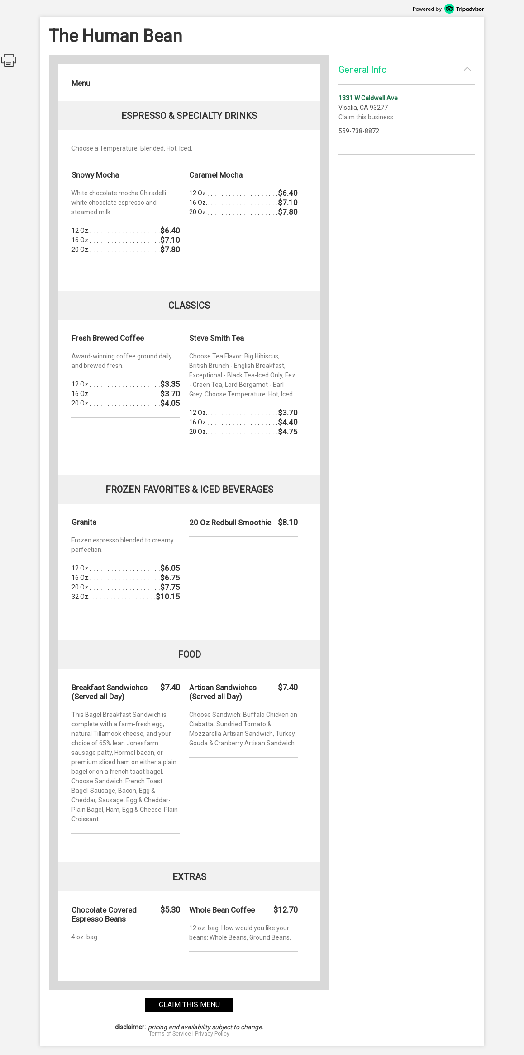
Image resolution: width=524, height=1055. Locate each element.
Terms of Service (170, 1034)
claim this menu (189, 1004)
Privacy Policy (212, 1034)
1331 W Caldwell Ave (368, 98)
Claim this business (365, 117)
